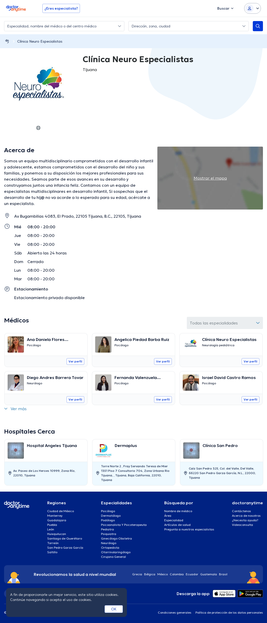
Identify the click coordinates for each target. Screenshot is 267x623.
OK (113, 609)
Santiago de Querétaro (64, 538)
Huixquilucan (56, 534)
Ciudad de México (60, 511)
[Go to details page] (46, 344)
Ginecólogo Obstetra (116, 538)
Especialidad (173, 520)
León (50, 529)
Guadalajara (56, 520)
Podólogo (108, 520)
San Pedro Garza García (65, 547)
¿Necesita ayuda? (245, 520)
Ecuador (192, 574)
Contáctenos (241, 511)
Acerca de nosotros (246, 515)
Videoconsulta (242, 525)
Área (167, 515)
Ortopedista (110, 547)
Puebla (52, 525)
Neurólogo (108, 543)
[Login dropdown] (252, 8)
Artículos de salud (177, 525)
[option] (46, 462)
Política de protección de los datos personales (229, 612)
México (162, 574)
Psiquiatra (108, 534)
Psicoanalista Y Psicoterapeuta (124, 525)
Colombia (177, 574)
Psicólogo (108, 511)
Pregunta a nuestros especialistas (189, 529)
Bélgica (149, 574)
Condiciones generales (174, 612)
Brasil (223, 574)
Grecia (137, 574)
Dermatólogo (111, 515)
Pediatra (107, 529)
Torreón (53, 543)
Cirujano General (113, 557)
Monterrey (54, 515)
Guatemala (208, 574)
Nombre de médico (178, 511)
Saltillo (52, 552)
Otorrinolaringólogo (115, 552)
